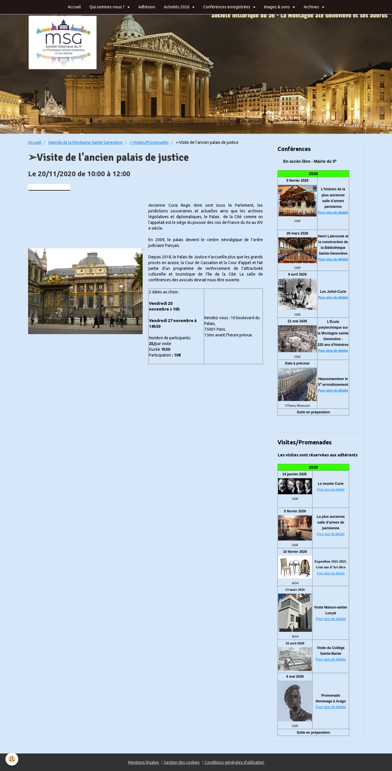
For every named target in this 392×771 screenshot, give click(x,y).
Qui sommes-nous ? (107, 7)
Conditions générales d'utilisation (234, 762)
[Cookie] (12, 759)
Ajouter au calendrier (49, 187)
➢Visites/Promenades (149, 142)
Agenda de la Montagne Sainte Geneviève (85, 142)
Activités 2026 (177, 7)
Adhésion (146, 7)
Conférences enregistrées (227, 7)
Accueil (74, 7)
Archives (312, 7)
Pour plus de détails (333, 212)
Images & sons (277, 7)
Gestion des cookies (182, 762)
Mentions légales (143, 762)
